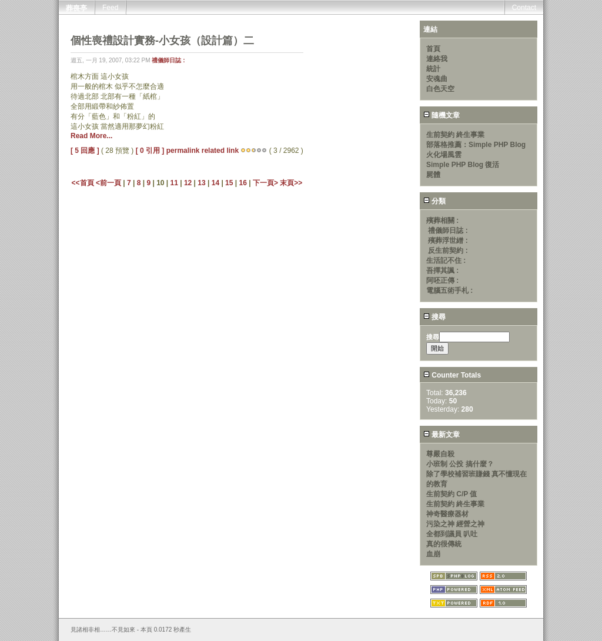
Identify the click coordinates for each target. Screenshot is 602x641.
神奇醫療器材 (447, 514)
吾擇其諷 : (442, 270)
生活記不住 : (446, 260)
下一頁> (266, 183)
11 (174, 183)
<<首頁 (84, 183)
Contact (524, 8)
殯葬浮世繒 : (447, 240)
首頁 (433, 49)
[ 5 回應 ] (85, 150)
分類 (434, 201)
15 (229, 183)
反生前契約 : (447, 250)
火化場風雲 (443, 155)
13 (201, 183)
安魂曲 (436, 79)
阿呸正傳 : (442, 280)
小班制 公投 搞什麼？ (460, 464)
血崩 (433, 554)
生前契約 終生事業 (455, 135)
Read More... (91, 136)
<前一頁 (109, 183)
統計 (433, 69)
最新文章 (441, 434)
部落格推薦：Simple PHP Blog (476, 145)
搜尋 (434, 317)
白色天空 (440, 89)
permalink (183, 150)
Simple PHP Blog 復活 (462, 165)
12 (188, 183)
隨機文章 (441, 115)
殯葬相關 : (442, 220)
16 (242, 183)
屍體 (433, 175)
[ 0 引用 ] (150, 150)
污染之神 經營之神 (455, 524)
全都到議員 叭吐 (451, 534)
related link (220, 150)
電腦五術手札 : (449, 290)
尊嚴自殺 (440, 454)
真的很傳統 (443, 544)
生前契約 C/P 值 (451, 494)
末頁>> (291, 183)
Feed (110, 8)
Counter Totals (452, 375)
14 (215, 183)
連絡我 (436, 59)
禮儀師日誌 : (168, 60)
